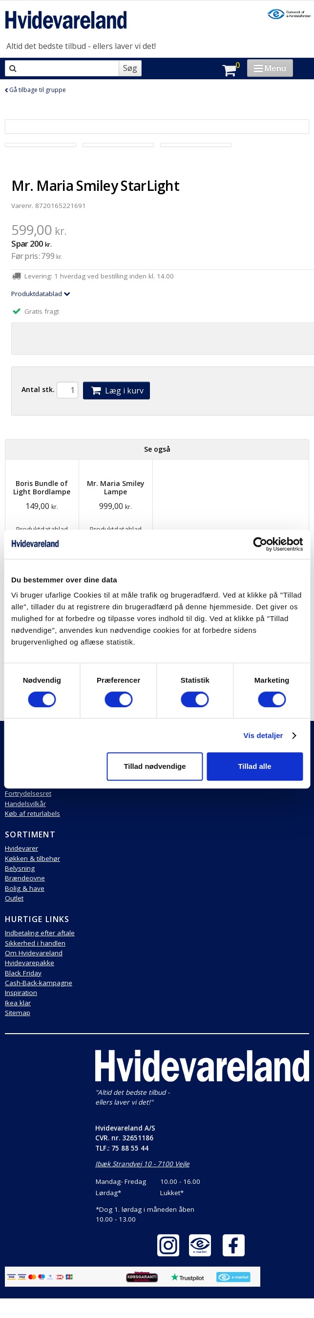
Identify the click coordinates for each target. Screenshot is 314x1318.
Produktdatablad (40, 293)
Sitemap (17, 1012)
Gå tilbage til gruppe (35, 90)
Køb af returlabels (32, 813)
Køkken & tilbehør (32, 858)
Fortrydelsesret (28, 793)
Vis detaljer (263, 735)
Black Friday (23, 973)
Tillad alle (254, 766)
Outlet (14, 898)
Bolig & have (24, 888)
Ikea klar (18, 1002)
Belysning (20, 868)
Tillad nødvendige (155, 766)
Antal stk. (38, 389)
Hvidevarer (21, 848)
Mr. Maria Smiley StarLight (95, 185)
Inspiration (21, 992)
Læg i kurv (116, 390)
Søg (130, 68)
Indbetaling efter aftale (40, 932)
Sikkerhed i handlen (35, 943)
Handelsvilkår (25, 803)
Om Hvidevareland (34, 952)
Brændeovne (25, 878)
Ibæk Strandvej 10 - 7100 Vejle (142, 1163)
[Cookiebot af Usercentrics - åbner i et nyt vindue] (260, 544)
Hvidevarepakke (29, 962)
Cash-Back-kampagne (38, 982)
